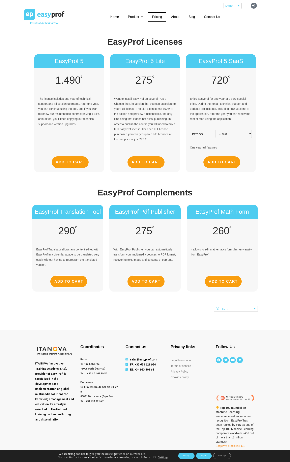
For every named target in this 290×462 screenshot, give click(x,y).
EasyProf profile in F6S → (232, 445)
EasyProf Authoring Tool (44, 23)
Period (197, 134)
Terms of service (181, 366)
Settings (156, 457)
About (175, 17)
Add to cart (70, 162)
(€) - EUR (222, 308)
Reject (204, 455)
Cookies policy (180, 377)
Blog (191, 17)
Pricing (157, 17)
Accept (181, 455)
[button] (254, 6)
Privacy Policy (179, 371)
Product (135, 17)
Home (114, 17)
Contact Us (212, 17)
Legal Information (181, 360)
